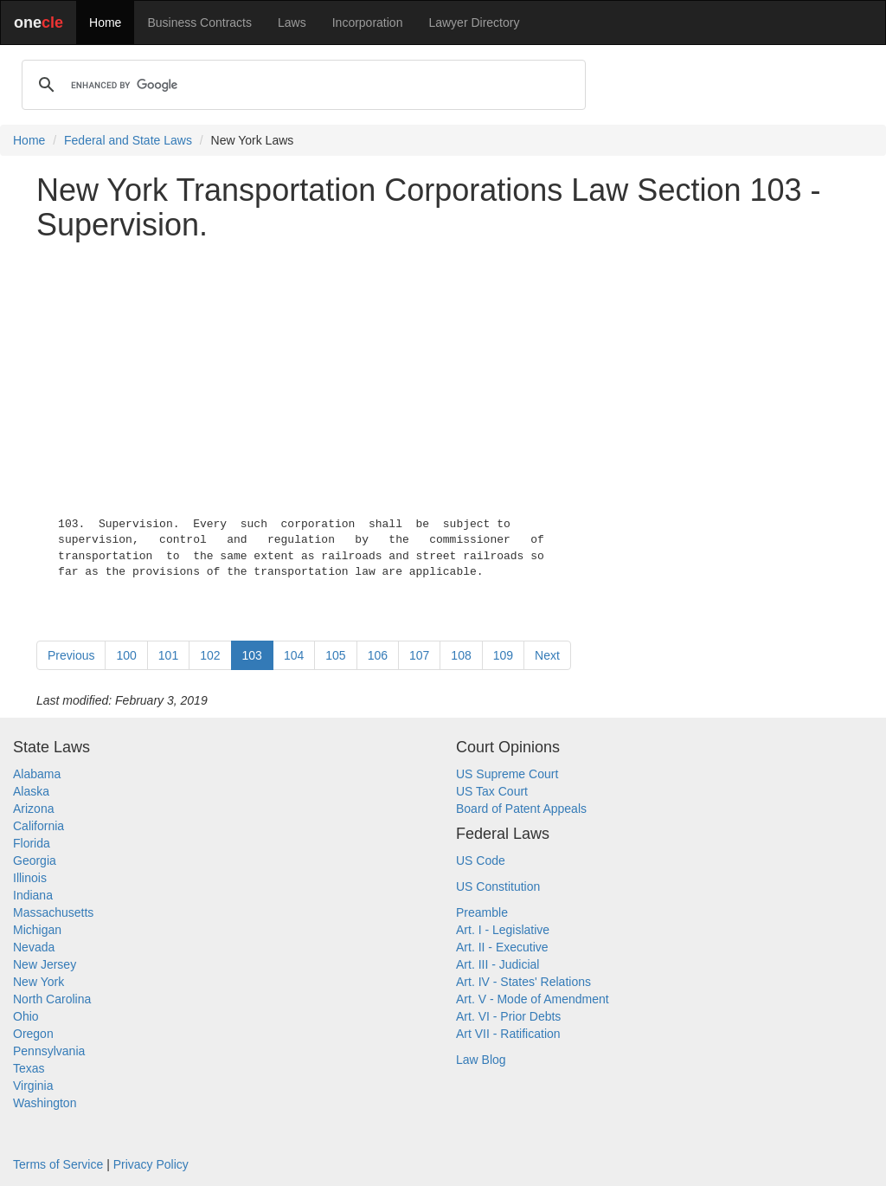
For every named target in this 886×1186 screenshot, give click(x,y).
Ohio (26, 1016)
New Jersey (44, 964)
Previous (71, 655)
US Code (480, 860)
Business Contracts (199, 22)
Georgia (34, 860)
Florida (31, 843)
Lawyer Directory (473, 22)
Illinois (30, 878)
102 (210, 655)
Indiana (33, 895)
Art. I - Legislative (502, 930)
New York (38, 982)
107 (419, 655)
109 (503, 655)
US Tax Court (492, 791)
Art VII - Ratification (508, 1034)
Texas (29, 1068)
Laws (292, 22)
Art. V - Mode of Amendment (532, 999)
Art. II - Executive (502, 947)
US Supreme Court (507, 774)
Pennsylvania (49, 1051)
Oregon (33, 1034)
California (38, 826)
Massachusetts (53, 912)
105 (335, 655)
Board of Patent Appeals (521, 808)
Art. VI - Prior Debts (508, 1016)
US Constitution (498, 886)
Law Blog (481, 1060)
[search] (301, 84)
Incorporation (367, 22)
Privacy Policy (151, 1164)
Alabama (37, 774)
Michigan (37, 930)
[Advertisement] (443, 375)
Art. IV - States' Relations (523, 982)
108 (461, 655)
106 (378, 655)
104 (294, 655)
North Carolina (52, 999)
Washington (44, 1103)
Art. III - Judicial (497, 964)
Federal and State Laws (128, 140)
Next (547, 655)
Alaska (31, 791)
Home (105, 22)
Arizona (33, 808)
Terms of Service (58, 1164)
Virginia (33, 1086)
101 (168, 655)
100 (126, 655)
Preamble (482, 912)
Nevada (34, 947)
